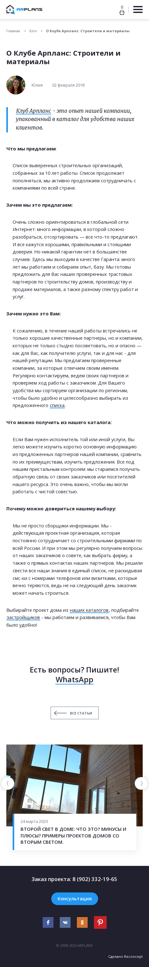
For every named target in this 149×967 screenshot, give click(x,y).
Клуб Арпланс (33, 111)
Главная (13, 30)
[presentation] (8, 783)
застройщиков (23, 617)
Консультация (75, 898)
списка (57, 405)
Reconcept (133, 956)
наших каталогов (89, 610)
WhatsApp (74, 679)
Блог (33, 30)
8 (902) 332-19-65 (94, 879)
